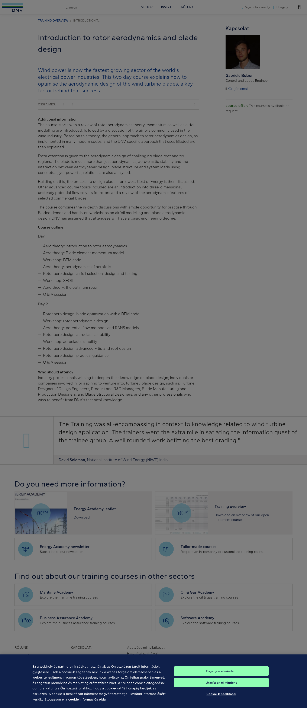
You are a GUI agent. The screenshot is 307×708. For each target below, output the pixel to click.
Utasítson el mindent (221, 688)
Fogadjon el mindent (221, 676)
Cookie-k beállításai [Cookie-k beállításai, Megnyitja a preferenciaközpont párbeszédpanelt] (221, 699)
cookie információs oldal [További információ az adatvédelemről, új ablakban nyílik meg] (87, 705)
